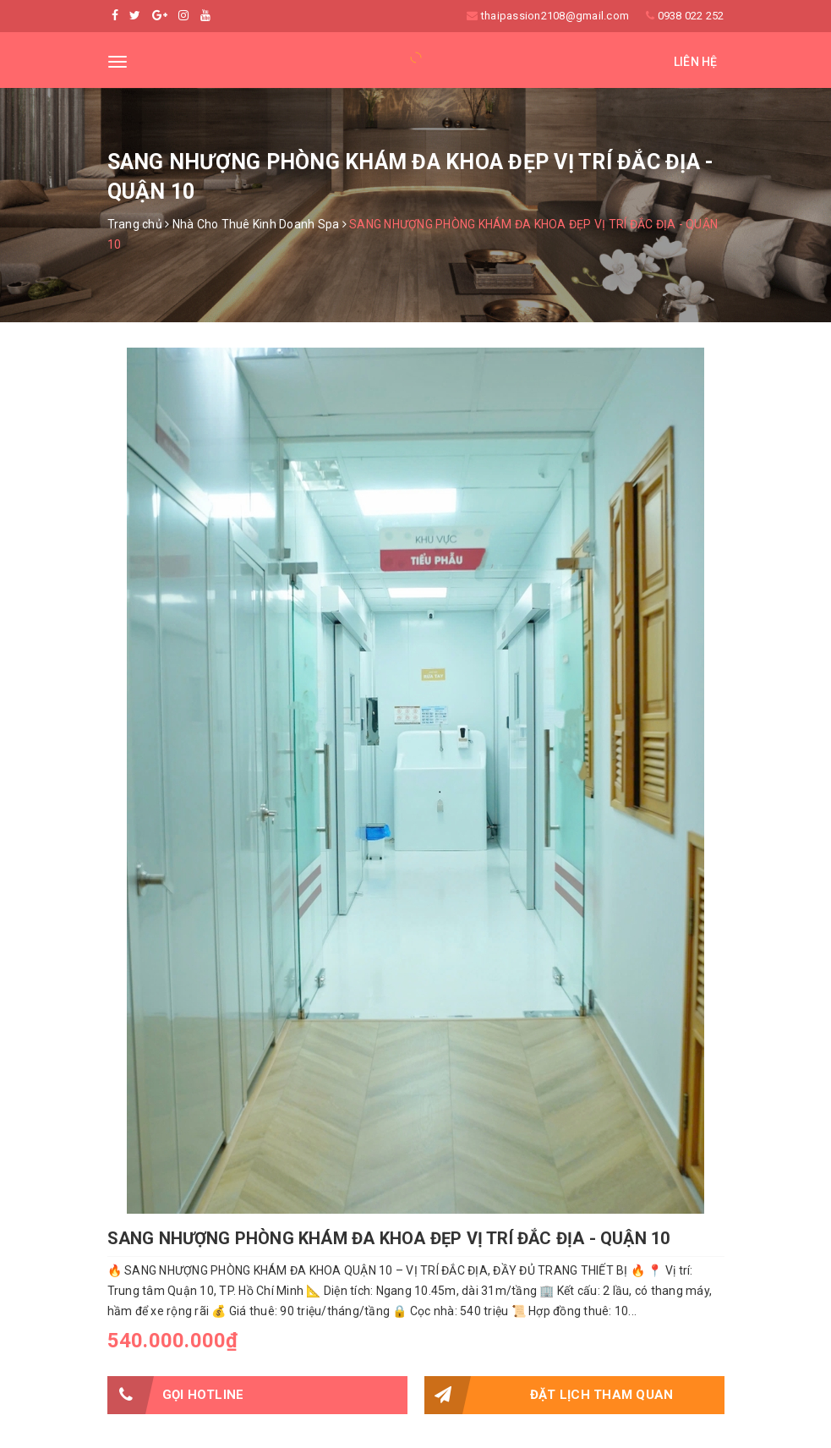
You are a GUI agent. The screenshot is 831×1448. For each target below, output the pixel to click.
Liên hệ (696, 62)
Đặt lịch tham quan (549, 1395)
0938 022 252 (691, 15)
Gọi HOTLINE (175, 1395)
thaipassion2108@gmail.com (555, 15)
